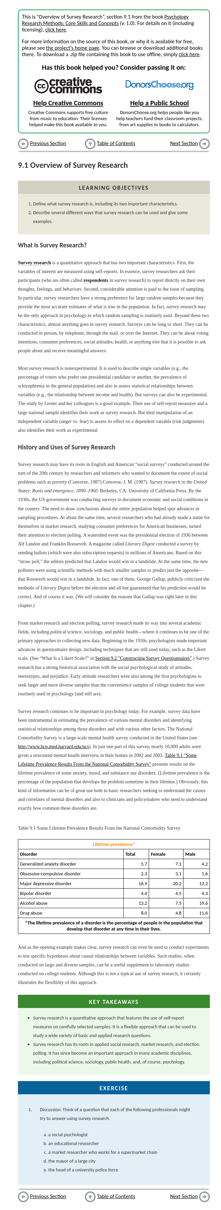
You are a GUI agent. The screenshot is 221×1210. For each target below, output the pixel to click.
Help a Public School (159, 102)
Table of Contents (116, 143)
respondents (95, 280)
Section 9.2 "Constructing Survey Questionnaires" (143, 658)
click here (55, 29)
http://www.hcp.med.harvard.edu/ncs (53, 746)
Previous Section (48, 143)
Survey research (34, 262)
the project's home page (72, 48)
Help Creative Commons (68, 102)
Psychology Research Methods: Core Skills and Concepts (105, 20)
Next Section (184, 143)
